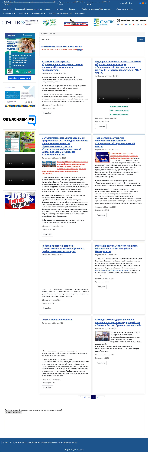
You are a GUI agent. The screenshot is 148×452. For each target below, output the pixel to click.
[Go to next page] (101, 396)
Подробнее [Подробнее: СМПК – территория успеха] (47, 387)
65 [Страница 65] (93, 397)
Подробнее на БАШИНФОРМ (19, 78)
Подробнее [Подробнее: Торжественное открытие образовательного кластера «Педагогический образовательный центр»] (101, 215)
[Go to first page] (79, 396)
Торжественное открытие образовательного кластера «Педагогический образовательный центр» (115, 142)
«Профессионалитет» (124, 9)
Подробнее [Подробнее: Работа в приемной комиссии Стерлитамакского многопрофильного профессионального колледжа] (47, 308)
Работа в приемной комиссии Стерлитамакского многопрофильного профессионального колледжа (63, 248)
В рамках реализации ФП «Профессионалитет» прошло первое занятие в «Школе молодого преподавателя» (62, 65)
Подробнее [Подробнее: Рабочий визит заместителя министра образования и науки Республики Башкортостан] (101, 287)
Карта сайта (80, 13)
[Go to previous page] (81, 396)
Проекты (22, 13)
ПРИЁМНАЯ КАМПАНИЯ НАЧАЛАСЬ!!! (61, 46)
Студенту (72, 9)
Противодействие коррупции (60, 13)
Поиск (141, 39)
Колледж (59, 9)
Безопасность (37, 13)
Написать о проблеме (13, 413)
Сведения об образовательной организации (32, 9)
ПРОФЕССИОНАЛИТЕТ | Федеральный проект (112, 270)
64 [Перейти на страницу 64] (89, 397)
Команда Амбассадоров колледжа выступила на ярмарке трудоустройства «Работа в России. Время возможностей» (118, 322)
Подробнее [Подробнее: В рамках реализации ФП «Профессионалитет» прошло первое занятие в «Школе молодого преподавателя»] (47, 113)
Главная (6, 9)
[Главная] (10, 9)
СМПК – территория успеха (57, 319)
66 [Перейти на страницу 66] (97, 397)
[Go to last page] (103, 396)
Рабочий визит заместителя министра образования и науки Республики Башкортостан (116, 248)
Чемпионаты (8, 13)
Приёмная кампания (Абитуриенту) (96, 9)
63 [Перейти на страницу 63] (85, 397)
